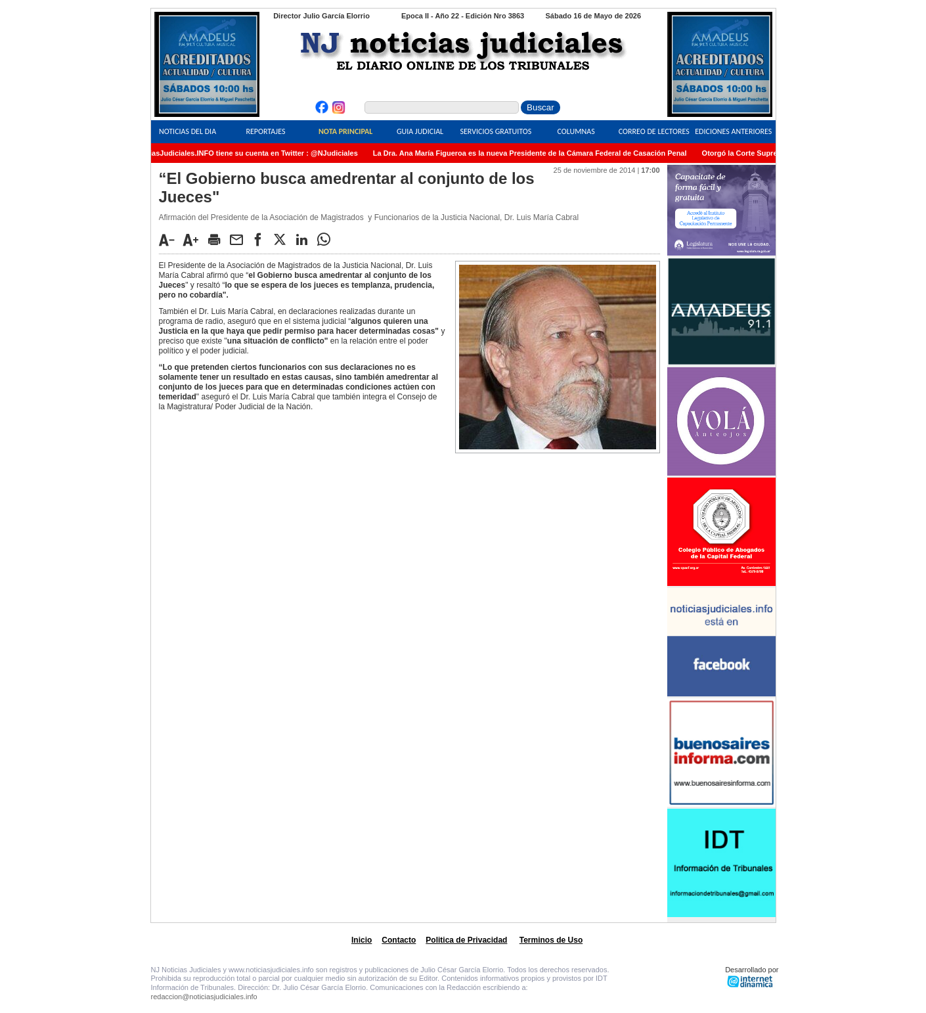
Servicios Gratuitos (495, 131)
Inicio (361, 940)
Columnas (576, 131)
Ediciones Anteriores (733, 131)
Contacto (399, 940)
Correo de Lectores (654, 131)
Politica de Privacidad (466, 940)
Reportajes (265, 131)
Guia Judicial (420, 131)
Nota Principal (345, 131)
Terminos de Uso (551, 940)
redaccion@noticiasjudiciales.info (204, 997)
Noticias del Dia (187, 131)
